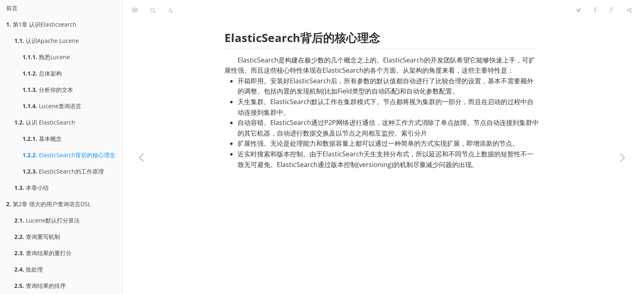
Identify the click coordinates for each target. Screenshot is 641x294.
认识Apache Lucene (46, 41)
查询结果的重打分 (43, 253)
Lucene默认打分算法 (47, 220)
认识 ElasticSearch (44, 122)
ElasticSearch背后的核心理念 (68, 155)
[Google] (612, 10)
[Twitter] (578, 10)
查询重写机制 (37, 237)
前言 (12, 8)
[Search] (152, 10)
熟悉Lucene (46, 57)
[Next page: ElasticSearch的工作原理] (622, 157)
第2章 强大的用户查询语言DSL (48, 204)
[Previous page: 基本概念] (141, 157)
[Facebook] (595, 10)
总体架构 (42, 73)
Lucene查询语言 (51, 106)
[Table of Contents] (135, 10)
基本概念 (42, 139)
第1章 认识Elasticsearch (41, 24)
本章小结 (31, 188)
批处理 (28, 269)
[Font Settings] (170, 10)
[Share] (629, 10)
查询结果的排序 (40, 286)
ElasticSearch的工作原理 (63, 171)
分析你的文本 (47, 90)
